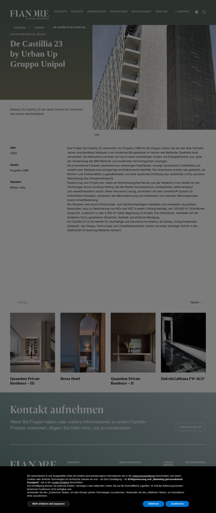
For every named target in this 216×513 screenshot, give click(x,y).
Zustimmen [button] (177, 503)
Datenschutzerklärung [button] (144, 475)
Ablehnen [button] (153, 503)
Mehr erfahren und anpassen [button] (48, 503)
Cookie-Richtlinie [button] (60, 482)
